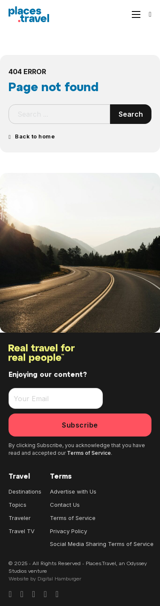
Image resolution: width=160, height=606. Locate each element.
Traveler (20, 517)
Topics (17, 504)
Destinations (25, 491)
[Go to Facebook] (10, 594)
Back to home (32, 136)
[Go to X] (45, 594)
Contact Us (65, 504)
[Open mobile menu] (136, 14)
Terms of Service (89, 453)
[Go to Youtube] (56, 594)
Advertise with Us (73, 491)
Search (131, 114)
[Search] (150, 14)
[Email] (56, 398)
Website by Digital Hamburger (45, 579)
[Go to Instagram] (21, 594)
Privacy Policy (68, 531)
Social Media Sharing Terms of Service (102, 543)
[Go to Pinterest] (33, 594)
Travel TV (22, 531)
